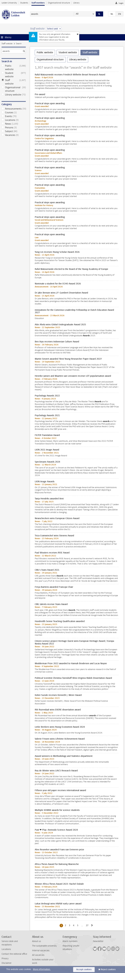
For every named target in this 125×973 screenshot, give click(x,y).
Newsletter (98, 941)
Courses (14, 112)
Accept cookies (84, 969)
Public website (14, 67)
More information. (42, 969)
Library (76, 2)
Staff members (38, 2)
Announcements (14, 108)
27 (87, 925)
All (77, 13)
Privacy (5, 958)
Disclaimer (6, 963)
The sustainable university (44, 945)
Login (121, 3)
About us (36, 941)
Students (24, 2)
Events (14, 116)
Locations (14, 120)
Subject (14, 131)
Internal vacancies (40, 950)
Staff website (7, 43)
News (14, 124)
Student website (14, 74)
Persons (14, 127)
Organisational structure (59, 2)
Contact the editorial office (14, 953)
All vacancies (38, 955)
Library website (14, 94)
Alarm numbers (70, 941)
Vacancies (14, 135)
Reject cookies (108, 969)
